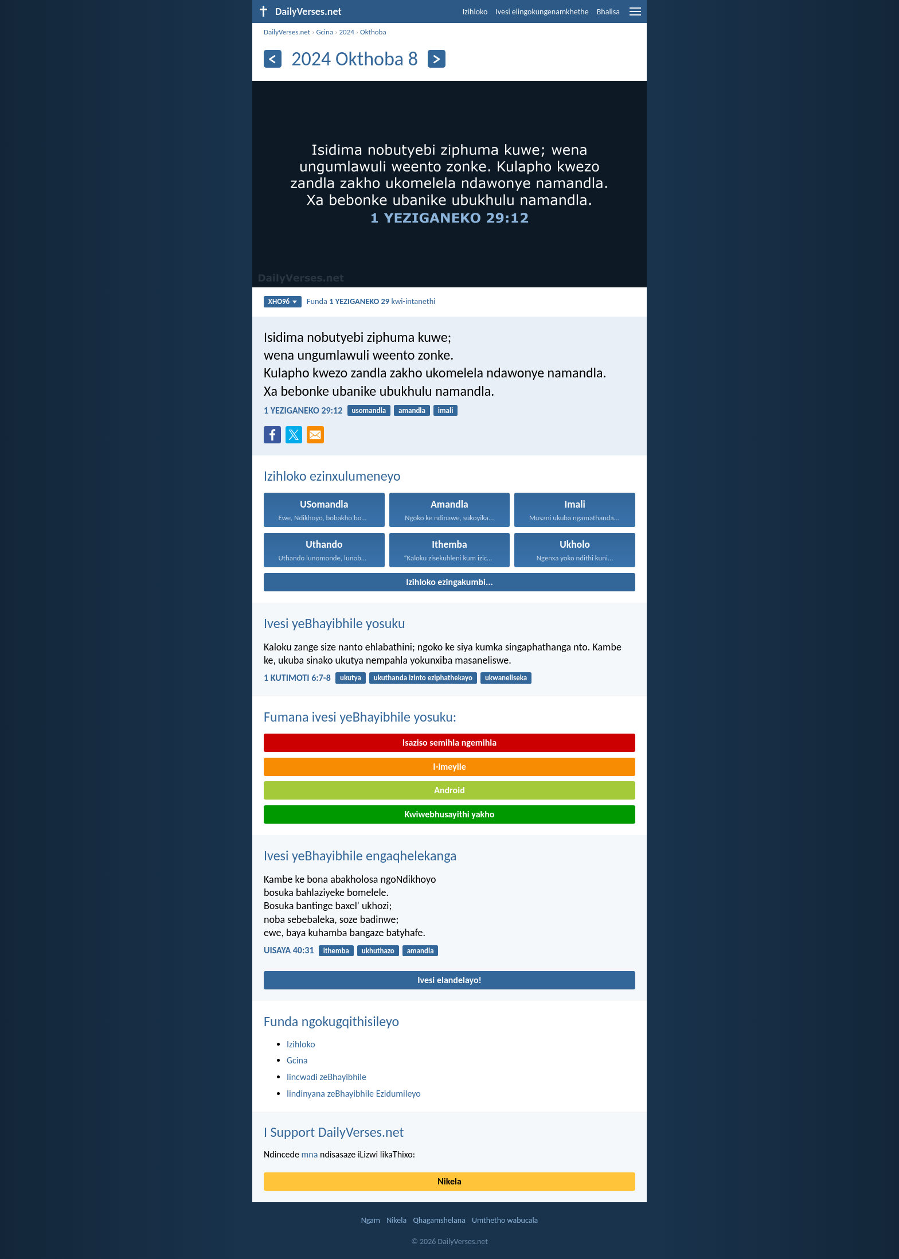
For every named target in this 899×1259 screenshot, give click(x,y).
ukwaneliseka (506, 677)
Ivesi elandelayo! (449, 980)
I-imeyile (449, 766)
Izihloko (475, 12)
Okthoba (373, 32)
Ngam (370, 1220)
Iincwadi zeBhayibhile (326, 1076)
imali (446, 410)
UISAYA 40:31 (289, 950)
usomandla (368, 410)
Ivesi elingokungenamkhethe (541, 12)
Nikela (449, 1181)
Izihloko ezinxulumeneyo (332, 475)
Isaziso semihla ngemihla (449, 742)
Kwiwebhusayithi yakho (450, 814)
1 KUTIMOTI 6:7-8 (297, 677)
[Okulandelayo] (436, 59)
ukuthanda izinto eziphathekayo (423, 677)
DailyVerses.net (287, 32)
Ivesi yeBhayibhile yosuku (334, 623)
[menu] (635, 16)
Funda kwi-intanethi (371, 301)
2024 (346, 32)
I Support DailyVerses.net (334, 1132)
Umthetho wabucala (505, 1220)
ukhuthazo (378, 950)
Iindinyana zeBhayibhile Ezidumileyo (354, 1093)
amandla (411, 410)
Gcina (324, 32)
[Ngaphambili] (273, 59)
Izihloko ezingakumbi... (449, 581)
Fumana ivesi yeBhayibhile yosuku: (360, 716)
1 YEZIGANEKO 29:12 (303, 410)
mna (310, 1154)
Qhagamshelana (439, 1220)
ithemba (336, 950)
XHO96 (283, 301)
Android (449, 790)
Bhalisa (608, 12)
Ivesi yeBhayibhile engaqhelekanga (360, 855)
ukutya (350, 677)
